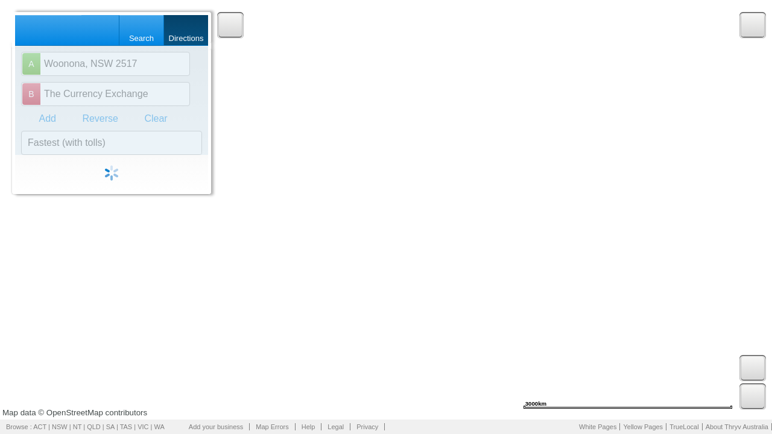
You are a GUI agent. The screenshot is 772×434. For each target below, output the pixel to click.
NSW (60, 426)
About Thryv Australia (737, 426)
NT (77, 426)
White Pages (597, 426)
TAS (126, 426)
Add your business (216, 426)
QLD (94, 426)
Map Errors (272, 426)
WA (159, 426)
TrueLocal (684, 426)
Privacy (367, 426)
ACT (39, 426)
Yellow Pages (643, 426)
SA (110, 426)
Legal (335, 426)
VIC (143, 426)
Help (308, 426)
